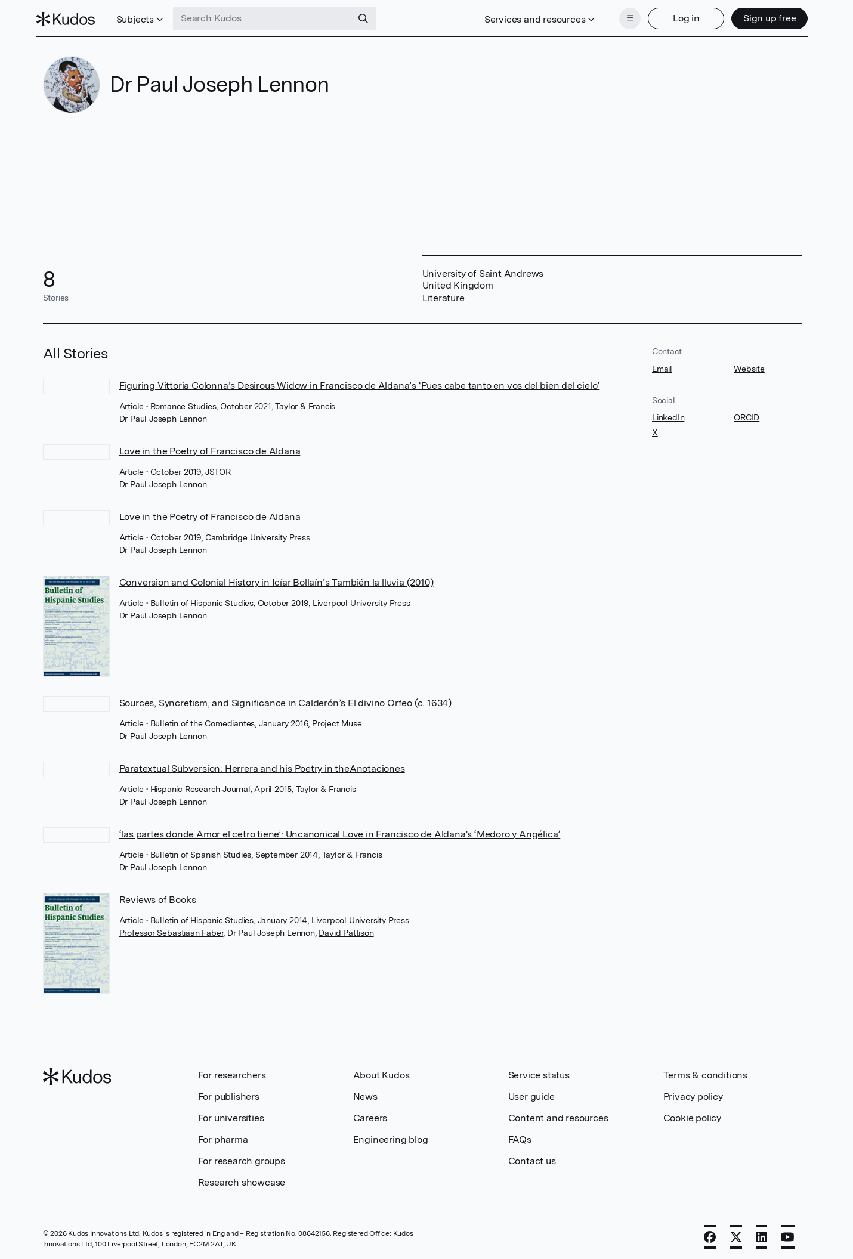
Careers (370, 1114)
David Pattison (346, 929)
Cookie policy (692, 1114)
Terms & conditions (705, 1071)
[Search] (370, 16)
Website (749, 365)
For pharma (223, 1136)
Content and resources (558, 1114)
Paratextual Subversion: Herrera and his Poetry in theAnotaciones (262, 765)
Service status (539, 1071)
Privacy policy (693, 1093)
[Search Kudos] (269, 16)
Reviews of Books (157, 896)
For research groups (241, 1157)
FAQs (519, 1136)
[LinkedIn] (761, 1233)
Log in (679, 16)
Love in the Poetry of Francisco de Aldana (210, 447)
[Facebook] (710, 1233)
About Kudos (381, 1071)
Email (662, 365)
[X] (736, 1233)
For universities (231, 1114)
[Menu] (624, 16)
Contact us (532, 1157)
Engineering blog (390, 1136)
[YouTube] (788, 1233)
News (365, 1093)
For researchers (232, 1071)
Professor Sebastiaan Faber (171, 929)
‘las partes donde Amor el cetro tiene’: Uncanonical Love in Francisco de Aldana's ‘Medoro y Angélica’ (340, 830)
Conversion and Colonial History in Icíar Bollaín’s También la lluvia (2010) (276, 578)
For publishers (228, 1093)
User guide (531, 1093)
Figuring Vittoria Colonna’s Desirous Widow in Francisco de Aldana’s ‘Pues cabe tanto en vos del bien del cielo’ (359, 382)
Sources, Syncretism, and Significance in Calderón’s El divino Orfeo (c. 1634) (285, 699)
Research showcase (242, 1178)
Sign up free (763, 16)
